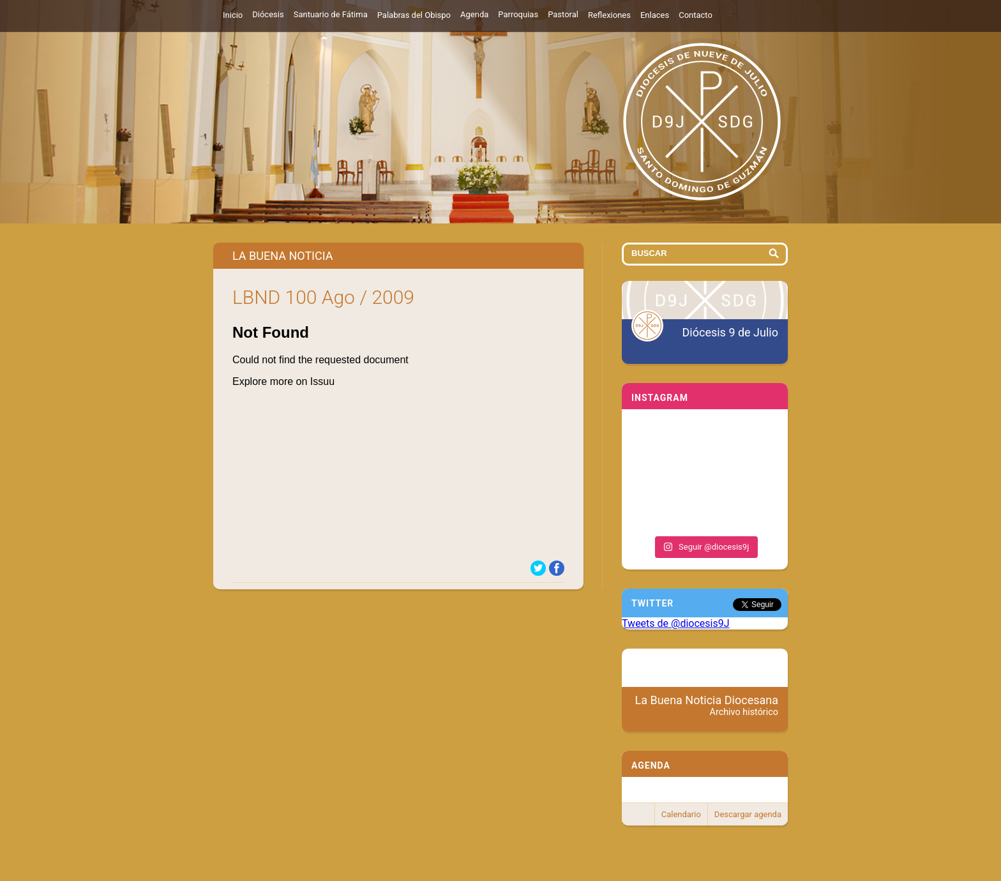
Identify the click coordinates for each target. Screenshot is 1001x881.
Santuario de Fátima (331, 14)
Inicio (233, 15)
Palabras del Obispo (414, 15)
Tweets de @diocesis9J (676, 623)
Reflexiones (609, 15)
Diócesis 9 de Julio (730, 332)
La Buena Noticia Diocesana (707, 705)
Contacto (695, 15)
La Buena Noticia (282, 255)
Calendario (681, 814)
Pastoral (563, 14)
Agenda (474, 14)
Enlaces (654, 15)
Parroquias (518, 14)
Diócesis (267, 14)
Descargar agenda (747, 814)
